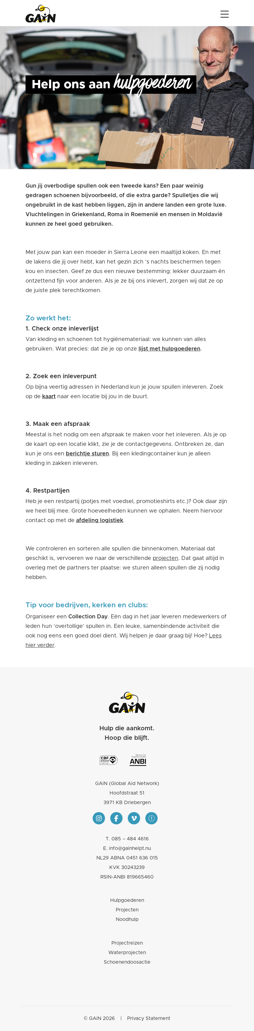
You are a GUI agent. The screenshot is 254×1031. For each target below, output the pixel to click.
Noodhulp (127, 919)
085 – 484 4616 (130, 838)
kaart (49, 396)
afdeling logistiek (99, 520)
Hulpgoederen (127, 900)
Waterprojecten (127, 952)
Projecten (127, 909)
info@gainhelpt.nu (130, 848)
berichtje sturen (87, 454)
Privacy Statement (148, 1018)
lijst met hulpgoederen (169, 349)
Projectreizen (127, 943)
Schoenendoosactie (127, 962)
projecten (165, 558)
